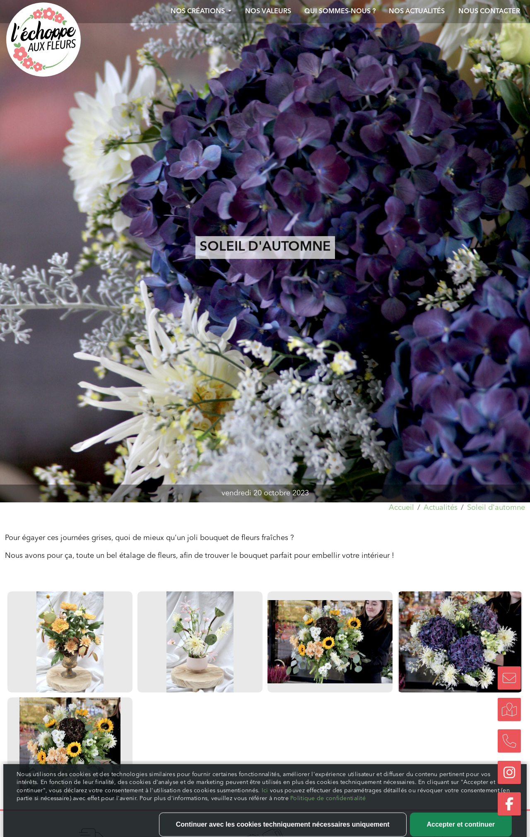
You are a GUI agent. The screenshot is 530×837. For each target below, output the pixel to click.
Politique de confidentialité (328, 831)
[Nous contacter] (509, 678)
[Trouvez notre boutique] (509, 709)
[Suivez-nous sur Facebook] (509, 803)
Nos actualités (417, 11)
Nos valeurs (268, 11)
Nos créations (198, 11)
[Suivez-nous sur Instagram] (509, 772)
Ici (266, 823)
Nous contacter (489, 11)
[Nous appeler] (509, 741)
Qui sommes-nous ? (340, 11)
